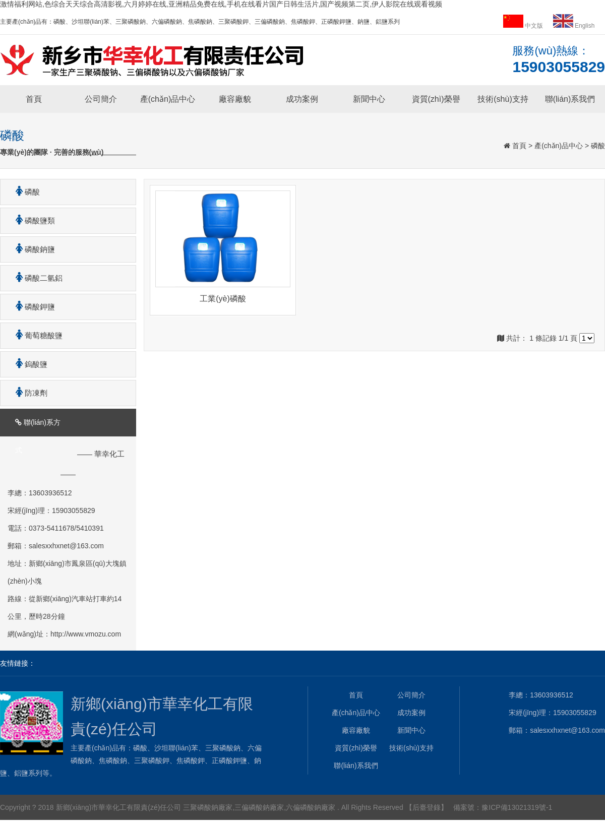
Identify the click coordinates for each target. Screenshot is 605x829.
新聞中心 (369, 99)
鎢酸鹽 (27, 364)
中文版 (524, 25)
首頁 (34, 99)
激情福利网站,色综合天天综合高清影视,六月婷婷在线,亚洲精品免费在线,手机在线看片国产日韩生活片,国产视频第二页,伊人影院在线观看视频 (221, 4)
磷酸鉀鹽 (31, 306)
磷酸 (598, 146)
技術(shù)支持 (502, 99)
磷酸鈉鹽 (31, 249)
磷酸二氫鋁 (35, 278)
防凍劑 (27, 393)
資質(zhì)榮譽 (436, 99)
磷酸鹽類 (31, 220)
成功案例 (302, 99)
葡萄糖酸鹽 (35, 335)
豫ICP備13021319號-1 (516, 807)
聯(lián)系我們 (570, 99)
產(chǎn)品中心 (167, 99)
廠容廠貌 (235, 99)
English (574, 25)
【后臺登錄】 (426, 807)
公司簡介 (101, 99)
